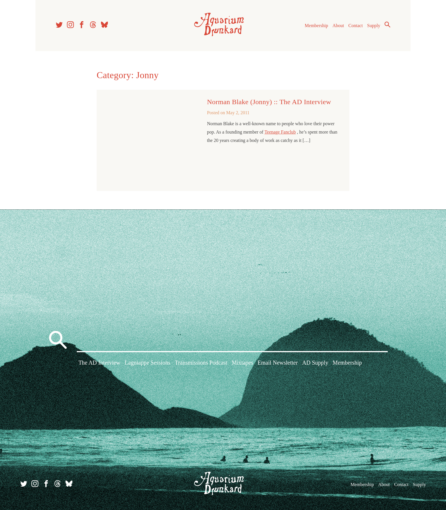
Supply (373, 25)
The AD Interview (99, 362)
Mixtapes (242, 362)
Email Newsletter (278, 362)
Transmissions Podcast (201, 362)
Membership (316, 25)
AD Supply (315, 362)
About (338, 25)
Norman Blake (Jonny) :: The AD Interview (269, 102)
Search (387, 24)
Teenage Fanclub (280, 132)
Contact (355, 25)
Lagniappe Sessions (147, 362)
